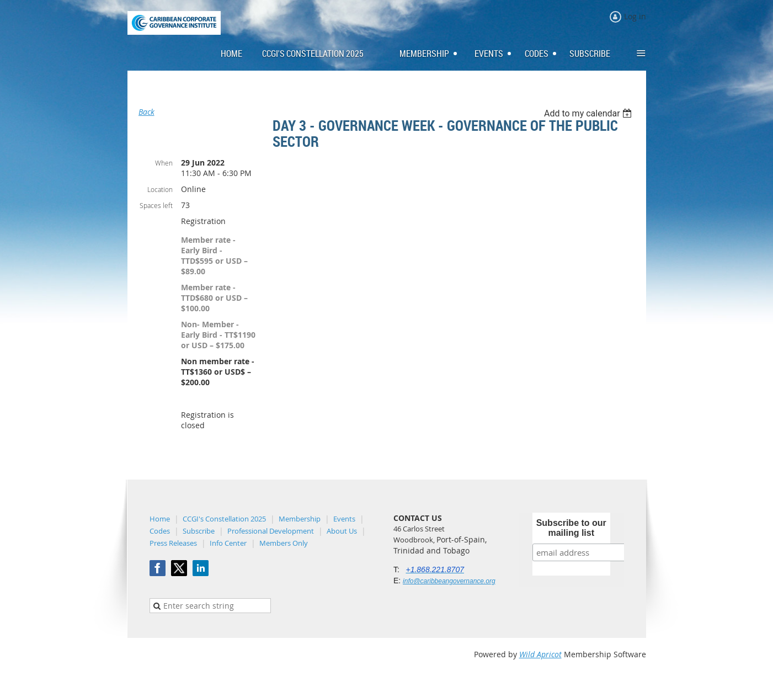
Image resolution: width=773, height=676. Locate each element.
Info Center (228, 543)
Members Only (283, 543)
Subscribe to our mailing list (571, 527)
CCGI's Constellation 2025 (224, 519)
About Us (342, 531)
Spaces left (156, 205)
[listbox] (589, 113)
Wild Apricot (540, 654)
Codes (160, 531)
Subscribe (199, 531)
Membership (300, 519)
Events (344, 519)
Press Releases (173, 543)
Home (160, 519)
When (164, 162)
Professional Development (270, 531)
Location (160, 189)
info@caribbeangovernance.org (449, 581)
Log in (635, 16)
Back (146, 112)
